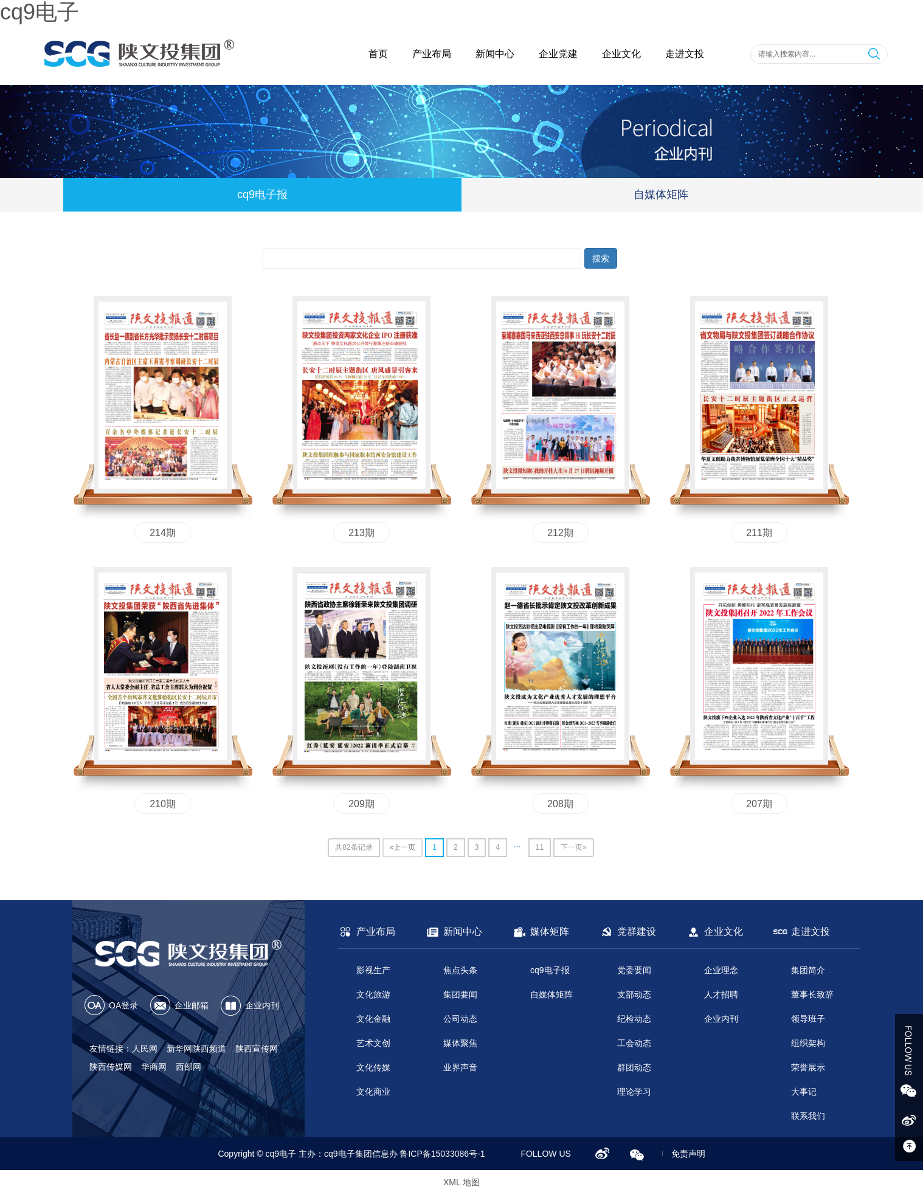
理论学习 (634, 1092)
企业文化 (621, 54)
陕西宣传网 (256, 1048)
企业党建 (558, 54)
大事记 (804, 1092)
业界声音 (460, 1067)
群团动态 (634, 1067)
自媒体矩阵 (661, 194)
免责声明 (688, 1154)
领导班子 (808, 1019)
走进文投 (684, 54)
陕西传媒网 (110, 1067)
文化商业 (373, 1092)
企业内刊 (262, 1005)
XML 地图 (461, 1182)
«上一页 (403, 847)
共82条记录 (353, 847)
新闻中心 (494, 54)
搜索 (600, 258)
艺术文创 (373, 1043)
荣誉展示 (808, 1067)
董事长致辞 (812, 994)
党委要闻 (634, 970)
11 (540, 847)
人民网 (144, 1048)
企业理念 (721, 970)
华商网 (154, 1067)
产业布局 (431, 54)
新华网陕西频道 (196, 1048)
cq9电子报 (262, 194)
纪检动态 (634, 1019)
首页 (378, 54)
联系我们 (808, 1116)
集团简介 (808, 970)
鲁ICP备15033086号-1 (442, 1154)
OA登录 (123, 1005)
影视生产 (373, 970)
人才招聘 (721, 994)
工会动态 (634, 1043)
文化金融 (373, 1019)
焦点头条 (460, 970)
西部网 (188, 1067)
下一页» (574, 847)
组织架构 (808, 1043)
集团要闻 (460, 994)
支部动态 (634, 994)
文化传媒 (373, 1067)
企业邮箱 (192, 1005)
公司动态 (460, 1019)
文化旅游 (373, 994)
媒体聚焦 (460, 1043)
